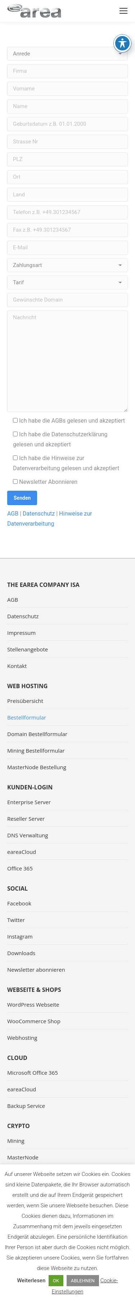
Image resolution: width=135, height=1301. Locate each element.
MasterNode (23, 1157)
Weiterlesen (31, 1280)
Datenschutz (39, 513)
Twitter (16, 919)
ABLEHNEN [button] (83, 1280)
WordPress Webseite (33, 1004)
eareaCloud (21, 851)
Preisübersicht (25, 700)
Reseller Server (26, 818)
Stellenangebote (27, 649)
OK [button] (56, 1280)
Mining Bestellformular (36, 750)
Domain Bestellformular (37, 734)
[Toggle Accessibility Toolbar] (122, 22)
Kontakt (17, 665)
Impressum (21, 632)
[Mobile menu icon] (123, 10)
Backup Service (26, 1105)
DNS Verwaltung (27, 835)
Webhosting (22, 1037)
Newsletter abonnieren (36, 969)
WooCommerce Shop (33, 1021)
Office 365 (20, 868)
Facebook (19, 903)
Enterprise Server (29, 802)
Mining (15, 1140)
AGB (12, 513)
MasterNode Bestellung (36, 767)
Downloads (21, 953)
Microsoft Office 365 (32, 1072)
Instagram (20, 936)
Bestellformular (26, 717)
